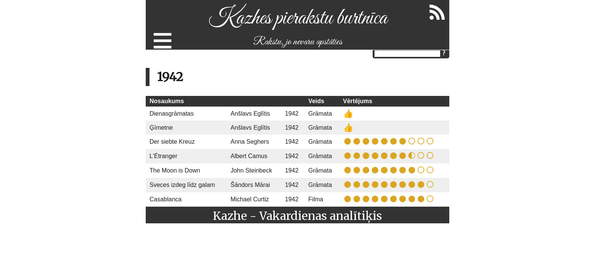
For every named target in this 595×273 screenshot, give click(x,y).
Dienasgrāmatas (172, 113)
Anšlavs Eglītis (250, 113)
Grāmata (320, 113)
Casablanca (166, 199)
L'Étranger (163, 156)
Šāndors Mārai (250, 185)
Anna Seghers (249, 141)
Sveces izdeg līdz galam (182, 185)
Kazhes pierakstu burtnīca (297, 18)
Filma (316, 199)
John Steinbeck (251, 170)
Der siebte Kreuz (172, 141)
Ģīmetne (161, 127)
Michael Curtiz (249, 199)
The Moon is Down (175, 170)
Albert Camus (248, 156)
